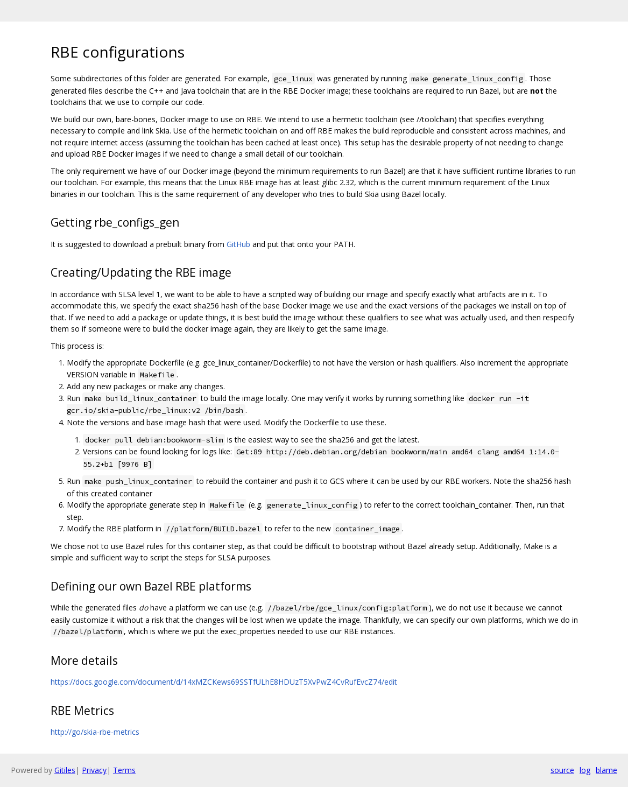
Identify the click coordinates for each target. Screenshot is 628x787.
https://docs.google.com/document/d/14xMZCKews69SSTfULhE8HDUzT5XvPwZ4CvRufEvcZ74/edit (224, 682)
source (562, 770)
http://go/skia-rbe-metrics (95, 732)
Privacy (94, 770)
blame (606, 770)
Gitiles (64, 770)
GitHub (238, 244)
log (585, 770)
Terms (124, 770)
